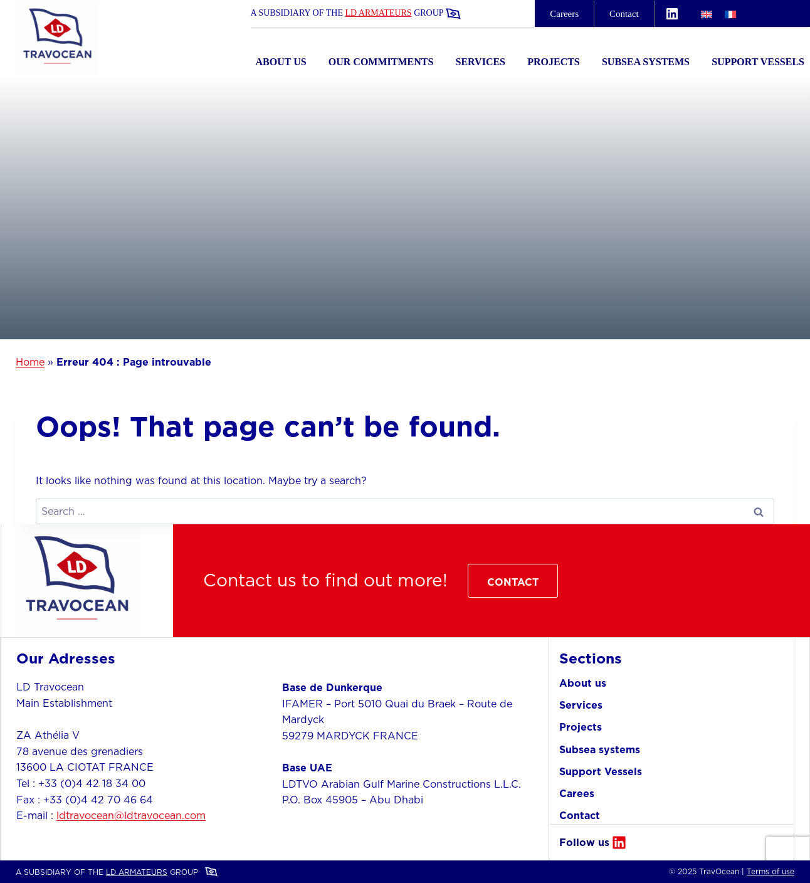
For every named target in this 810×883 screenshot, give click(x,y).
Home (30, 362)
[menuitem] (706, 13)
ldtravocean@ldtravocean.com (131, 815)
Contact (624, 14)
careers (564, 14)
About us (281, 61)
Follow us (584, 842)
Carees (576, 793)
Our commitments (381, 61)
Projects (553, 61)
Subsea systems (646, 61)
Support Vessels (758, 61)
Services (480, 61)
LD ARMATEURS (378, 13)
